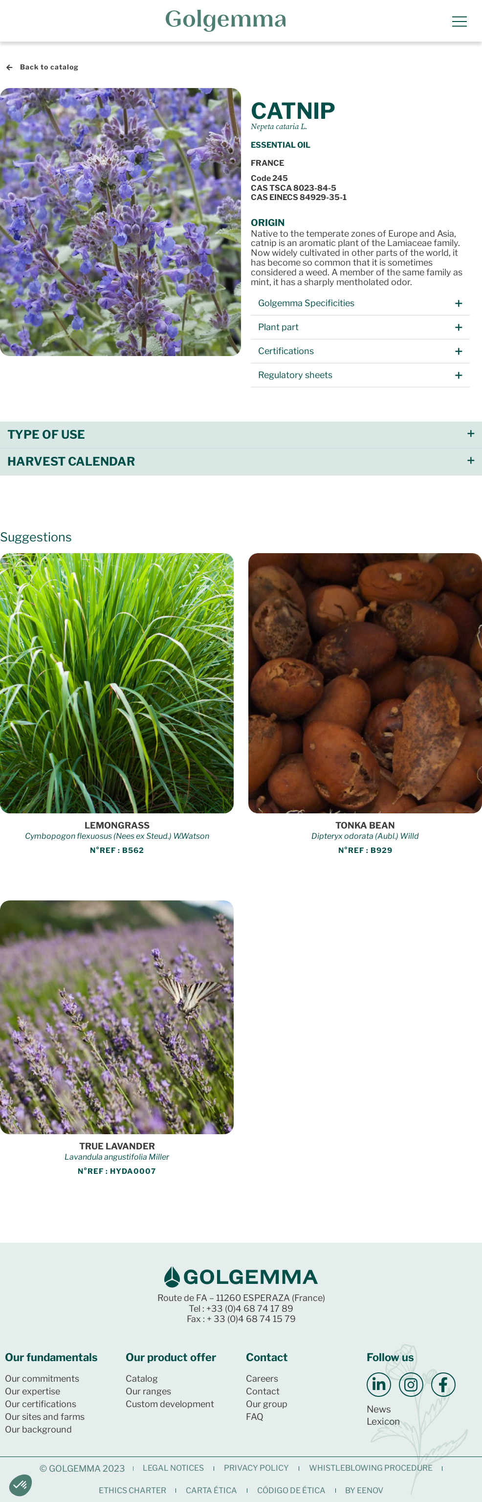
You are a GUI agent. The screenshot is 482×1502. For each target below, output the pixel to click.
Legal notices (173, 1468)
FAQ (254, 1417)
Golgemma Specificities (306, 303)
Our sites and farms (45, 1417)
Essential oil (280, 145)
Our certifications (40, 1404)
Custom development (170, 1404)
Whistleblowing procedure (371, 1468)
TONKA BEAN (365, 825)
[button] (360, 304)
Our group (266, 1404)
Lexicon (383, 1421)
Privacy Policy (256, 1468)
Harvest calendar (71, 462)
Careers (262, 1378)
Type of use (46, 435)
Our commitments (42, 1378)
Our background (38, 1429)
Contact (263, 1391)
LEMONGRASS (117, 825)
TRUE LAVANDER (117, 1146)
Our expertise (32, 1391)
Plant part (278, 327)
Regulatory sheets (295, 375)
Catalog (142, 1378)
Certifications (286, 351)
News (379, 1409)
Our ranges (148, 1391)
